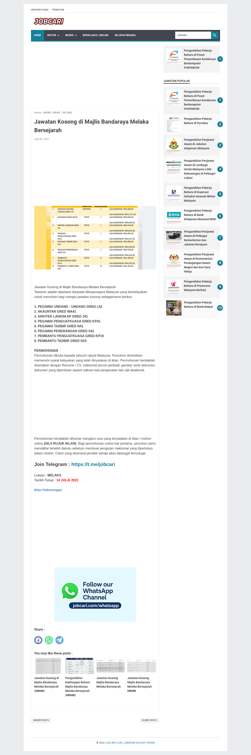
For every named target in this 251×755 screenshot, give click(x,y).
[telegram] (59, 640)
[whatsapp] (49, 640)
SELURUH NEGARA (125, 35)
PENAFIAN (58, 9)
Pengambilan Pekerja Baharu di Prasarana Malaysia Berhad (198, 286)
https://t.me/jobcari (93, 464)
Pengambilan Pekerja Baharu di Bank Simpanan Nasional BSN (200, 215)
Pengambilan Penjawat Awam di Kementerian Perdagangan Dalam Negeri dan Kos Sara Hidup (199, 263)
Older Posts (149, 720)
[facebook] (38, 640)
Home (37, 35)
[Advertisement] (95, 74)
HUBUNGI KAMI (39, 9)
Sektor (51, 35)
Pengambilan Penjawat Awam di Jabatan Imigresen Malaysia (199, 144)
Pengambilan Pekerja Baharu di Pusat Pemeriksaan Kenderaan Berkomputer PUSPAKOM (200, 59)
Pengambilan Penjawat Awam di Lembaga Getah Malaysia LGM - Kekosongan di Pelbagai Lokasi (199, 169)
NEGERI (69, 35)
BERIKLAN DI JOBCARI (96, 35)
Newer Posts (41, 720)
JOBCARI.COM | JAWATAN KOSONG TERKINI (130, 742)
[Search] (193, 35)
